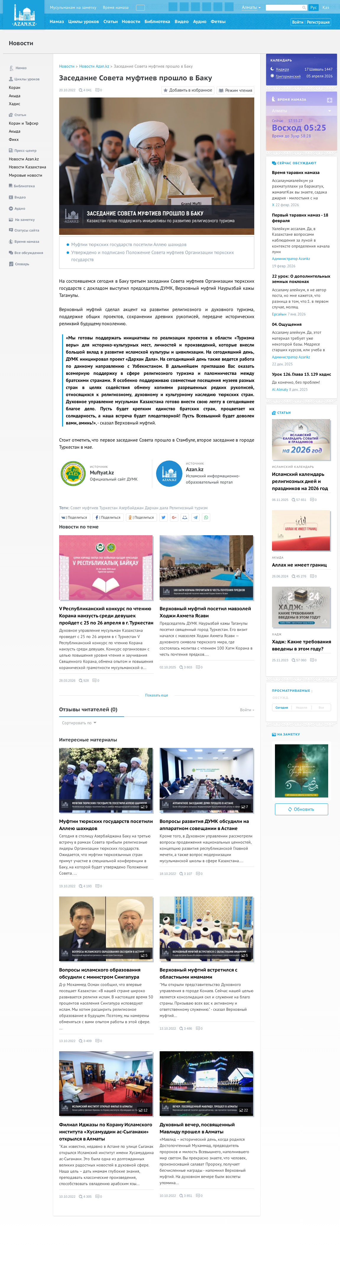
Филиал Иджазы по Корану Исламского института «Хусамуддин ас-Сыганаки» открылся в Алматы (105, 1132)
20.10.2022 (67, 90)
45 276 (299, 576)
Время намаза (116, 7)
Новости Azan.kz (24, 159)
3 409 (85, 1041)
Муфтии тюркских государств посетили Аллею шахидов (129, 244)
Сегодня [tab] (282, 707)
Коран (14, 87)
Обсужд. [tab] (281, 698)
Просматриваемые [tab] (291, 691)
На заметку (286, 734)
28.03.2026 (67, 680)
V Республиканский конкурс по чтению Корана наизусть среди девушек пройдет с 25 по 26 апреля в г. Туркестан (106, 616)
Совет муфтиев (84, 507)
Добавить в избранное (187, 90)
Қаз (326, 7)
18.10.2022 (168, 873)
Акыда (14, 95)
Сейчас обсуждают (294, 163)
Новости (131, 21)
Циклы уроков (83, 21)
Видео (182, 21)
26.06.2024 (280, 576)
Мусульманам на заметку (73, 7)
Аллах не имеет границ (299, 565)
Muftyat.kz (102, 473)
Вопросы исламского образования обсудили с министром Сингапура (99, 973)
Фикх (14, 139)
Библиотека (157, 21)
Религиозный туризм (188, 507)
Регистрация (318, 22)
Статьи (110, 21)
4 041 (85, 90)
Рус (313, 7)
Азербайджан (131, 507)
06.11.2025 (280, 500)
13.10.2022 (67, 1041)
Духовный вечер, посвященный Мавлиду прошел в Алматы (197, 1128)
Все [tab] (321, 707)
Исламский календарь (293, 467)
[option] (301, 770)
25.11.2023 (280, 660)
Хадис (14, 103)
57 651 (299, 500)
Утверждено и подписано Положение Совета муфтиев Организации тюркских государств (152, 256)
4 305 (85, 1196)
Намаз (57, 21)
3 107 (185, 873)
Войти (297, 22)
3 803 (185, 667)
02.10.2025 (168, 667)
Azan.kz (194, 470)
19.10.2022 (67, 886)
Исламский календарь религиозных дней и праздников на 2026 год (300, 481)
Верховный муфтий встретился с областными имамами (198, 973)
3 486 (185, 1028)
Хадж (277, 634)
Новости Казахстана (27, 167)
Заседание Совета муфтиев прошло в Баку (153, 66)
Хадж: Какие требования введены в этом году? (301, 645)
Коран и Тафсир (23, 123)
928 (84, 680)
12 (143, 1110)
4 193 (85, 886)
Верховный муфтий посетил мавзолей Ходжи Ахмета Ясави (205, 612)
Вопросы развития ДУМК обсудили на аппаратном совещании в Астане (204, 825)
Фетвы (218, 21)
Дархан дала (156, 507)
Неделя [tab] (301, 707)
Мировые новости (25, 175)
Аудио (199, 21)
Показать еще (156, 695)
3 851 (185, 1195)
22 (243, 1110)
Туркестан (108, 507)
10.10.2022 (67, 1196)
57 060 (299, 660)
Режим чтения (235, 90)
